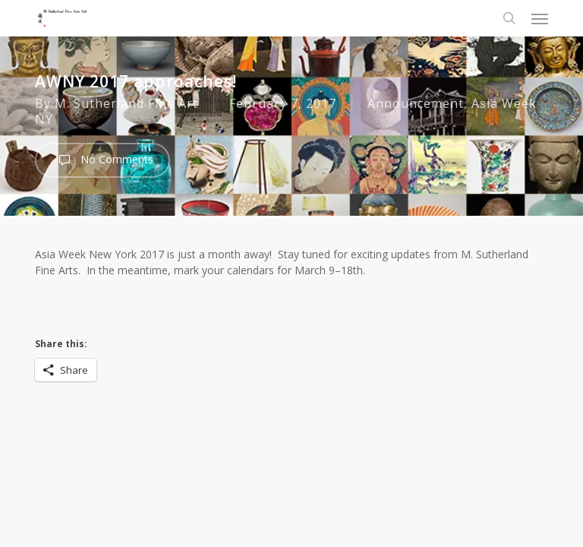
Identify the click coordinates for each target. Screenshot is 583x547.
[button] (539, 18)
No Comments (102, 160)
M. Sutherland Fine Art (126, 103)
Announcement (415, 103)
